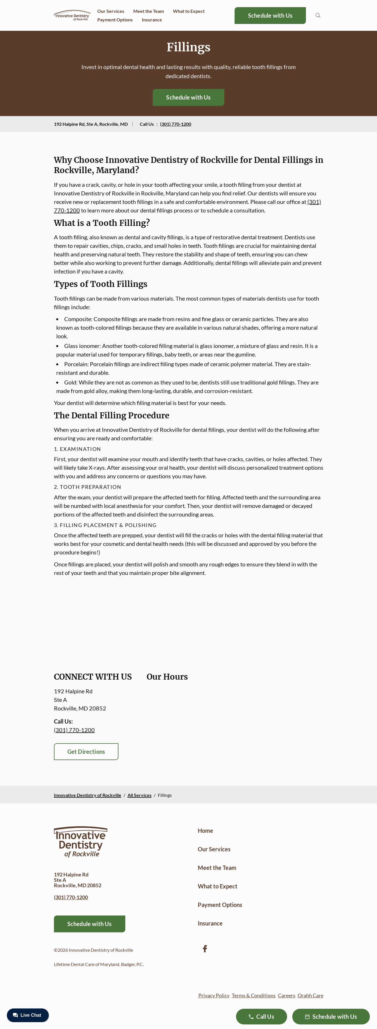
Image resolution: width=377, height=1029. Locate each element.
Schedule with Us (270, 15)
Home (205, 830)
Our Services (110, 11)
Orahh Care (310, 995)
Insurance (152, 19)
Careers (286, 995)
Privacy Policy (213, 995)
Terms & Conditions (254, 995)
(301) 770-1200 (175, 124)
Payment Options (115, 19)
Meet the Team (148, 11)
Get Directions (86, 751)
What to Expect (189, 11)
